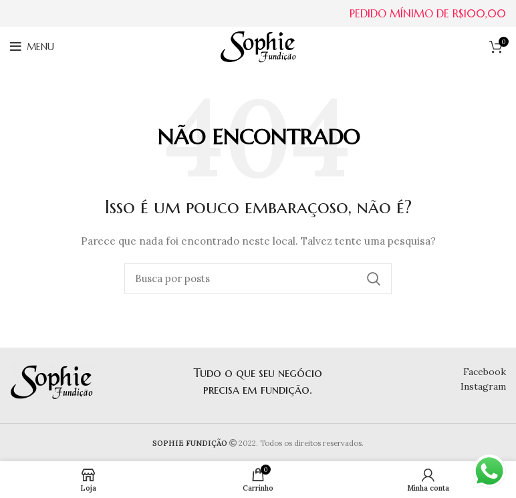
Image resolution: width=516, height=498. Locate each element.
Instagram (483, 386)
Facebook (484, 372)
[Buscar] (258, 278)
